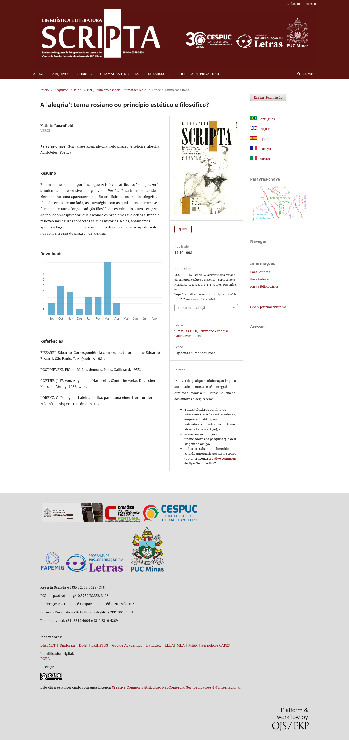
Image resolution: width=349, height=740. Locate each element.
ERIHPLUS (99, 645)
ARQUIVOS (61, 73)
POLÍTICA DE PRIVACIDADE (200, 73)
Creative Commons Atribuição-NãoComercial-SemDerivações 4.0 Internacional (176, 687)
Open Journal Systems (268, 307)
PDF (184, 229)
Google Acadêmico (127, 645)
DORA (45, 658)
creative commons (222, 458)
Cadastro (293, 3)
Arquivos (61, 90)
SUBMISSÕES (159, 73)
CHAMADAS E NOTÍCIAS (120, 73)
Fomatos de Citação (192, 308)
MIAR (192, 645)
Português (262, 119)
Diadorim (67, 645)
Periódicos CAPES (215, 645)
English (260, 129)
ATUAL (38, 73)
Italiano (260, 159)
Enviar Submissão (268, 97)
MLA (181, 645)
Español (260, 139)
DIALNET (48, 645)
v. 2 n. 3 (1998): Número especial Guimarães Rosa (110, 90)
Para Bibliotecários (264, 286)
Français (264, 149)
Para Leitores (260, 272)
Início (44, 90)
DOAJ (83, 645)
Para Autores (260, 279)
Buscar (305, 73)
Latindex (153, 645)
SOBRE (83, 73)
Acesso (311, 3)
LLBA (169, 645)
